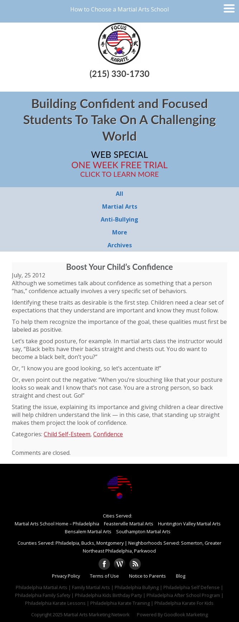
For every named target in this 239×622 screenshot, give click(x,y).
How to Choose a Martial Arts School (119, 9)
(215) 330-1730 (119, 73)
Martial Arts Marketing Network (97, 614)
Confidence (108, 434)
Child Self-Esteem (67, 434)
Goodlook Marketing (186, 614)
